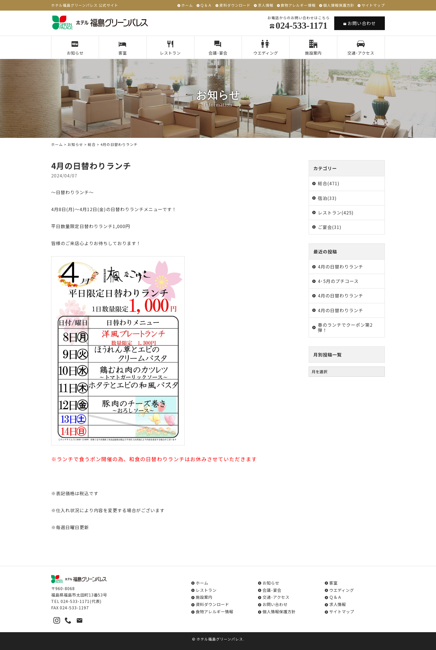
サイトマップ (373, 5)
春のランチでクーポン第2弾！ (345, 327)
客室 (122, 48)
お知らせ (75, 48)
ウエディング (265, 48)
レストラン (170, 48)
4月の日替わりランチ (340, 266)
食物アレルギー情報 (298, 5)
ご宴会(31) (329, 227)
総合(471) (329, 183)
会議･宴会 (218, 48)
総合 (92, 144)
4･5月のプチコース (338, 281)
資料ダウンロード (235, 5)
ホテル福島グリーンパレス (220, 639)
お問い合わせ (359, 23)
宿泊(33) (327, 198)
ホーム (187, 5)
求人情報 (265, 5)
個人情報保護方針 (338, 5)
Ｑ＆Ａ (206, 5)
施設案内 (313, 48)
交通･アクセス (360, 48)
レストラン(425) (336, 212)
